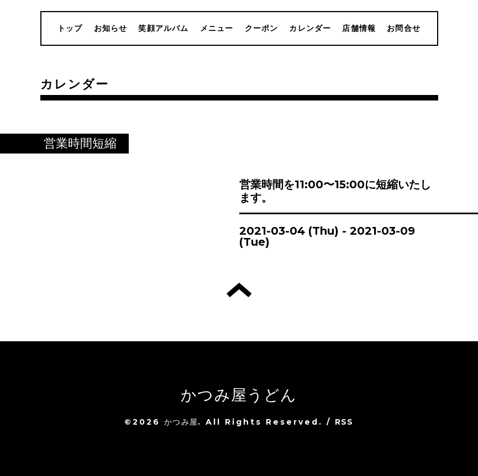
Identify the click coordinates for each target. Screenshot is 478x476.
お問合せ (404, 28)
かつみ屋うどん (239, 394)
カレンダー (310, 28)
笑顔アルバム (163, 28)
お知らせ (111, 28)
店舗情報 (359, 28)
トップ (70, 28)
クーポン (262, 28)
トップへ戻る (239, 290)
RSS (344, 422)
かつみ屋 (181, 422)
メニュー (217, 28)
